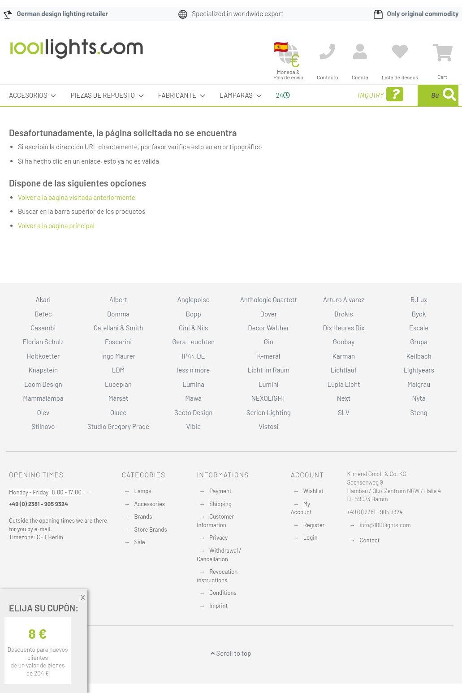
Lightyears (418, 370)
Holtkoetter (43, 356)
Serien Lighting (268, 412)
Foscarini (118, 342)
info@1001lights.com (385, 524)
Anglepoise (193, 299)
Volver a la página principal (56, 247)
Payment (220, 490)
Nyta (419, 398)
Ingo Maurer (118, 356)
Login (310, 537)
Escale (418, 328)
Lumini (269, 384)
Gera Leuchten (193, 342)
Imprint (218, 605)
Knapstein (43, 370)
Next (344, 398)
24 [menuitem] (272, 105)
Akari (43, 299)
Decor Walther (268, 328)
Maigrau (418, 384)
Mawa (193, 398)
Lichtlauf (344, 370)
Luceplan (118, 384)
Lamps (142, 490)
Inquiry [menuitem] (314, 107)
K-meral (268, 356)
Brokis (343, 314)
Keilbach (419, 356)
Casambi (43, 328)
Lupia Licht (343, 384)
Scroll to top (231, 653)
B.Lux (418, 299)
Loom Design (43, 384)
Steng (418, 412)
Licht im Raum (268, 370)
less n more (193, 370)
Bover (268, 314)
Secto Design (193, 412)
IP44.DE (193, 356)
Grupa (418, 342)
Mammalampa (43, 398)
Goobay (343, 342)
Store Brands (150, 529)
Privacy (218, 537)
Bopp (193, 314)
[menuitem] (30, 95)
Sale (139, 542)
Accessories (149, 503)
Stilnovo (43, 426)
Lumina (193, 384)
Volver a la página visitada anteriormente (76, 218)
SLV (344, 412)
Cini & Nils (193, 328)
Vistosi (268, 426)
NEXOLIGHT (268, 398)
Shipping (220, 503)
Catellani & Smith (118, 328)
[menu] (231, 106)
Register (314, 524)
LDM (118, 370)
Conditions (223, 592)
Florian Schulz (43, 342)
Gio (268, 342)
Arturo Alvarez (343, 299)
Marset (118, 398)
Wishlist (313, 490)
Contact (370, 540)
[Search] (364, 137)
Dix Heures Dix (344, 328)
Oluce (118, 412)
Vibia (193, 426)
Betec (43, 314)
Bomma (118, 314)
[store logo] (76, 53)
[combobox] (403, 106)
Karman (343, 356)
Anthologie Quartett (268, 299)
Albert (118, 299)
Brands (143, 516)
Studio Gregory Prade (118, 426)
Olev (43, 412)
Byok (419, 314)
